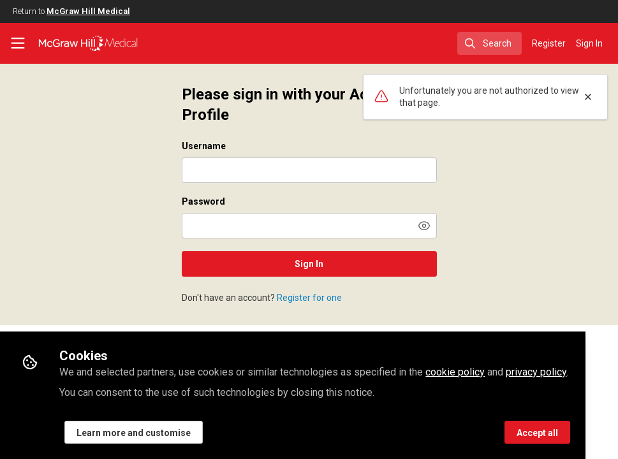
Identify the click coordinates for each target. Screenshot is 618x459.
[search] (489, 43)
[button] (424, 225)
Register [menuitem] (549, 43)
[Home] (88, 43)
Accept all (537, 433)
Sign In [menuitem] (589, 43)
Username (204, 146)
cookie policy (455, 372)
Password (203, 201)
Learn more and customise (134, 433)
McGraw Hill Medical (88, 11)
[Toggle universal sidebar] (18, 43)
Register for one (309, 298)
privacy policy (536, 372)
